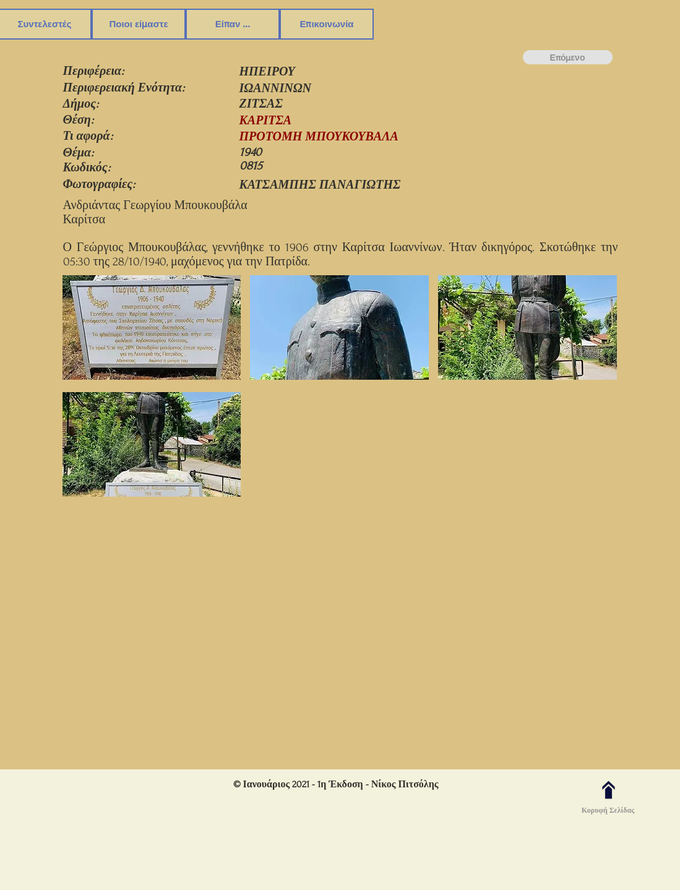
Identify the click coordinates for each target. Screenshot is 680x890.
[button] (151, 329)
